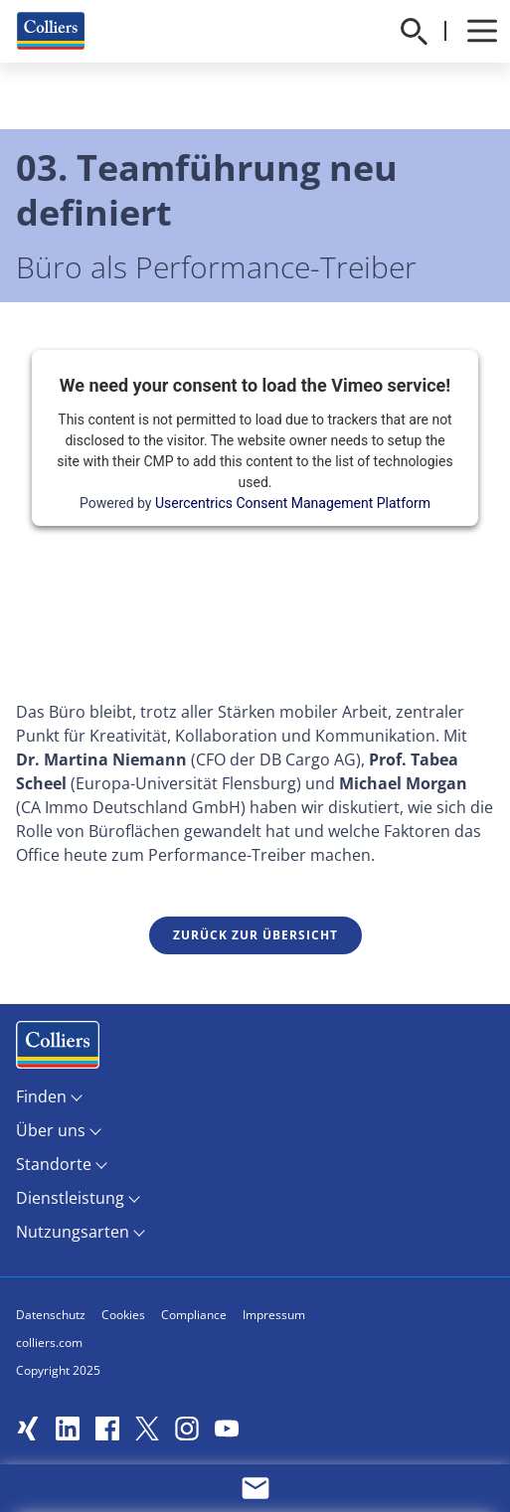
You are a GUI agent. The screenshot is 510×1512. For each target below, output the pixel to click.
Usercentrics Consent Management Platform (292, 503)
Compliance (194, 1314)
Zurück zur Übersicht (255, 934)
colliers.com (49, 1342)
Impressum (274, 1314)
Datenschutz (50, 1314)
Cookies (123, 1314)
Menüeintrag (57, 1049)
